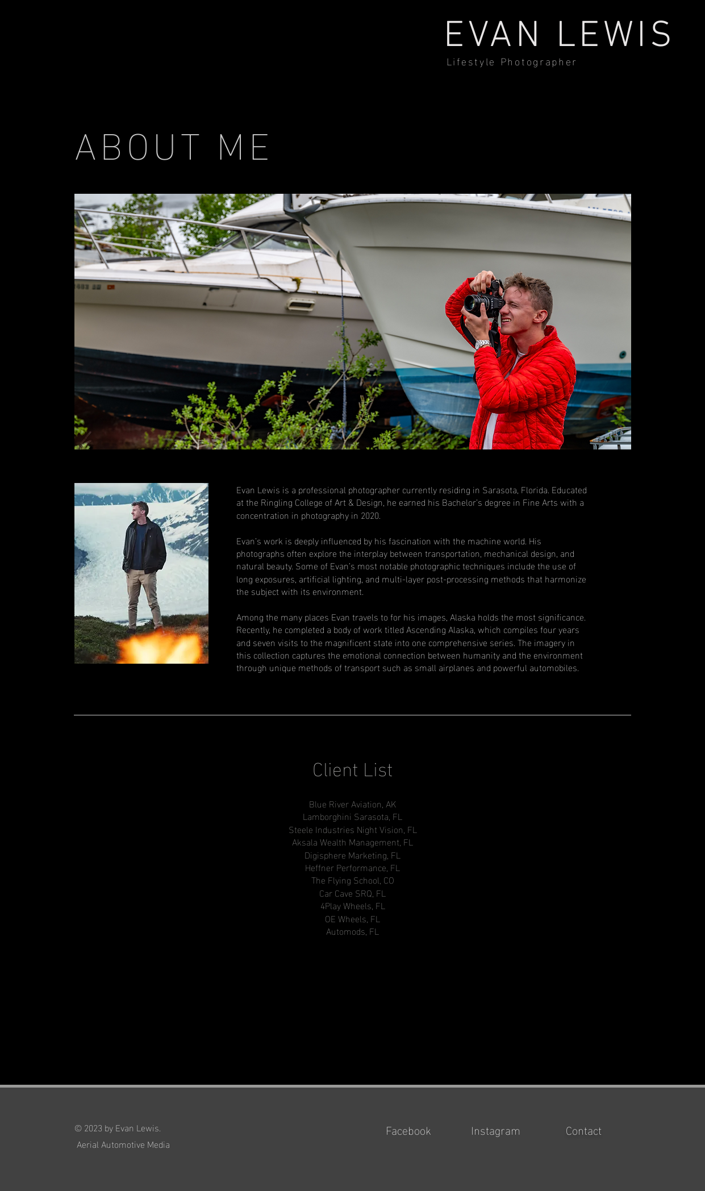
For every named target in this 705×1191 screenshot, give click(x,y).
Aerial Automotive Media (122, 1143)
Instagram (495, 1129)
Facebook (408, 1129)
